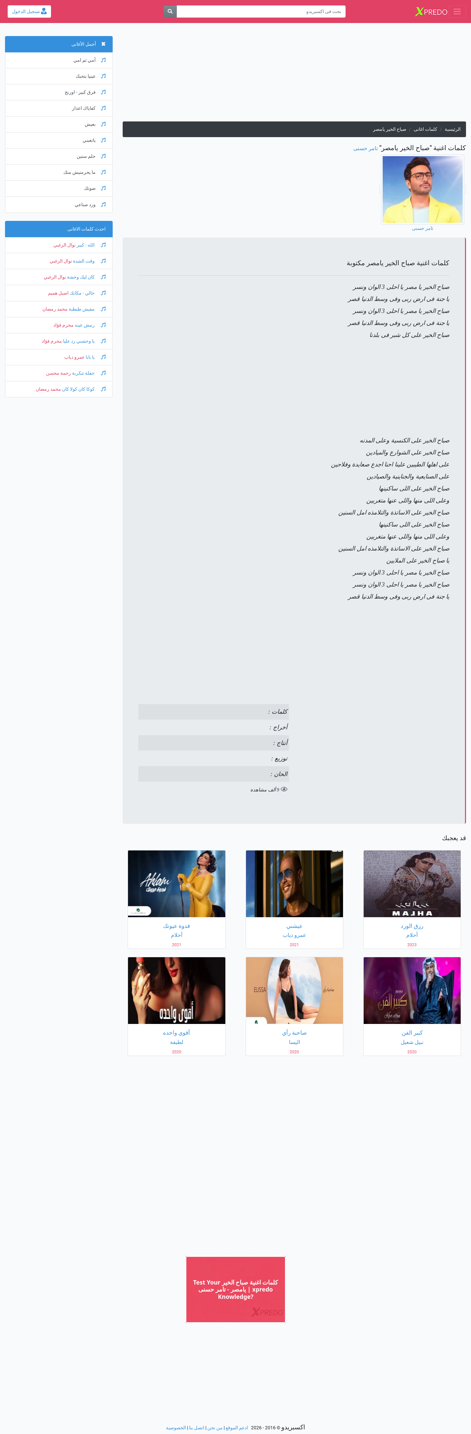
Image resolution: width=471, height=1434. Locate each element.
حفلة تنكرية (88, 373)
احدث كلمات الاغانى (86, 229)
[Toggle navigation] (457, 11)
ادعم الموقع (237, 1428)
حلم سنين (91, 156)
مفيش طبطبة (87, 309)
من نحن (215, 1428)
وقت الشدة (89, 261)
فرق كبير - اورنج (85, 92)
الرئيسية (453, 129)
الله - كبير (91, 245)
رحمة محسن (58, 373)
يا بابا (95, 357)
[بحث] (170, 11)
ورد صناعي (90, 205)
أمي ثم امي (89, 60)
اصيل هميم (58, 293)
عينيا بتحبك (91, 76)
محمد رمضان (55, 309)
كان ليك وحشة (86, 277)
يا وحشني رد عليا (84, 341)
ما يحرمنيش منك (84, 172)
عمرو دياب (74, 357)
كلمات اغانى (425, 129)
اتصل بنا (196, 1428)
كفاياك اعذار (89, 108)
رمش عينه (90, 325)
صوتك (95, 188)
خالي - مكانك (87, 293)
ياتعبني (94, 140)
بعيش (95, 124)
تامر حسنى (365, 148)
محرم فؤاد (63, 325)
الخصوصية (176, 1428)
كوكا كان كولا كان (83, 389)
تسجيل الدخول (29, 11)
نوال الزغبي (64, 245)
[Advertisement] (294, 74)
